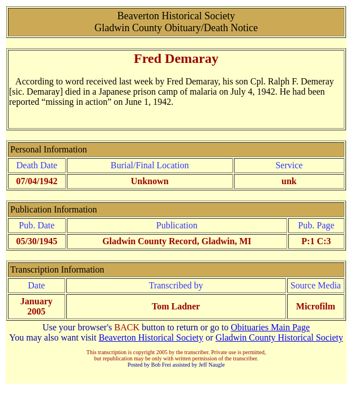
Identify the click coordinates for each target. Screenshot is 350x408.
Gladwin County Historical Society (279, 337)
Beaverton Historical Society (151, 337)
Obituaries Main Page (270, 327)
